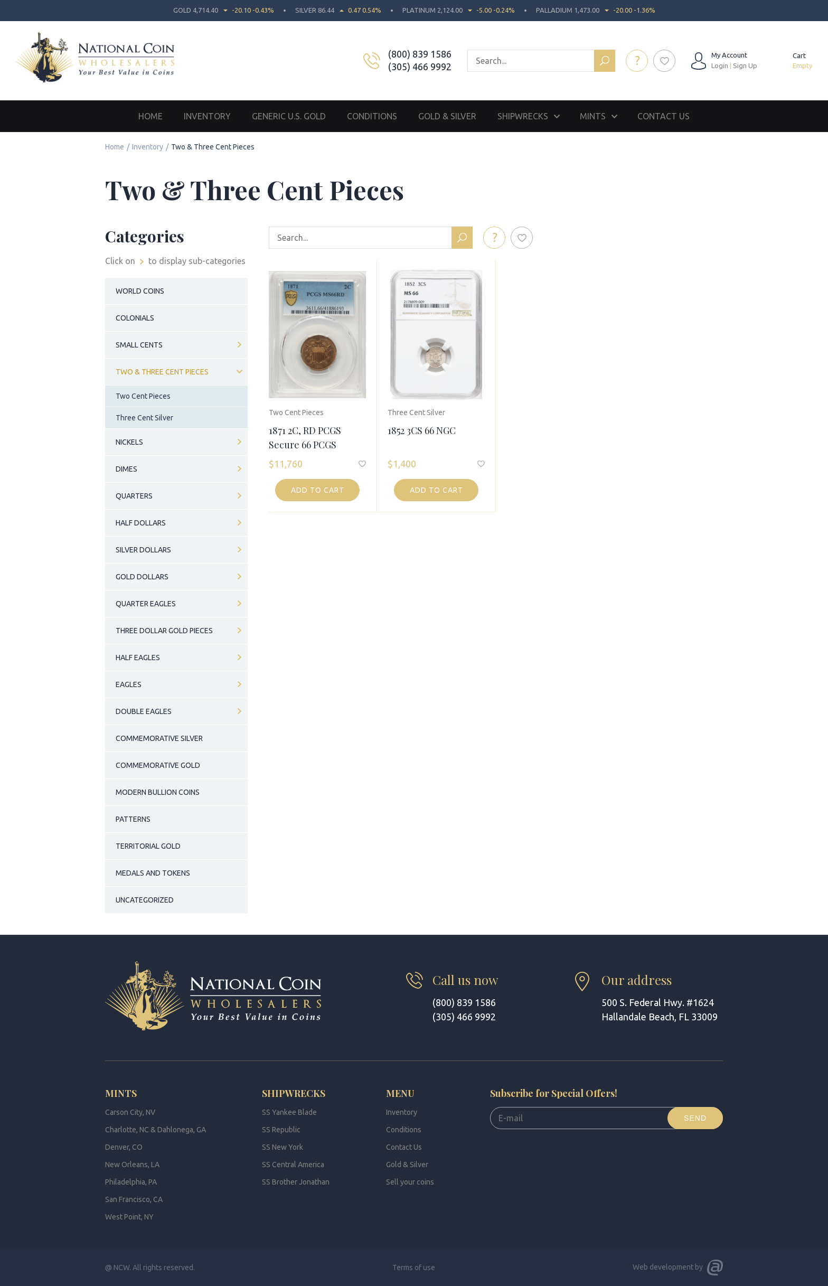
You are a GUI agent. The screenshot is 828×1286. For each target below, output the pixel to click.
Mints (593, 116)
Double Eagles (144, 711)
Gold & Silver (447, 116)
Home (150, 116)
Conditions (372, 116)
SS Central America (293, 1164)
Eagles (129, 684)
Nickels (129, 442)
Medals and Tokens (153, 873)
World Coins (140, 291)
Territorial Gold (148, 846)
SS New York (282, 1147)
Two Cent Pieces (296, 412)
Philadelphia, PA (131, 1182)
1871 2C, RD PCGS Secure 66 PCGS (305, 437)
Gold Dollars (142, 576)
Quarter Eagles (146, 603)
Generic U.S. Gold (289, 116)
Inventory (207, 116)
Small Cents (139, 345)
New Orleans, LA (132, 1164)
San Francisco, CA (134, 1199)
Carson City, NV (130, 1112)
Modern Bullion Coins (158, 792)
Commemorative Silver (159, 738)
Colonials (135, 318)
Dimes (126, 469)
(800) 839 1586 (419, 54)
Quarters (134, 496)
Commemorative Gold (158, 765)
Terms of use (413, 1267)
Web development (663, 1267)
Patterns (133, 819)
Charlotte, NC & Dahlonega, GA (155, 1129)
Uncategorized (145, 900)
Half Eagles (138, 657)
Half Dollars (141, 523)
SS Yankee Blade (289, 1112)
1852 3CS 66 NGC (422, 430)
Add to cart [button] (317, 490)
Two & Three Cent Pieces (162, 372)
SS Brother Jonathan (296, 1182)
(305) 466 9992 (419, 66)
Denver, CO (124, 1147)
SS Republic (281, 1129)
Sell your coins (410, 1182)
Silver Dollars (143, 550)
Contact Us (663, 116)
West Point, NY (129, 1217)
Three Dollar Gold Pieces (164, 630)
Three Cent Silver (416, 412)
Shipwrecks (522, 116)
